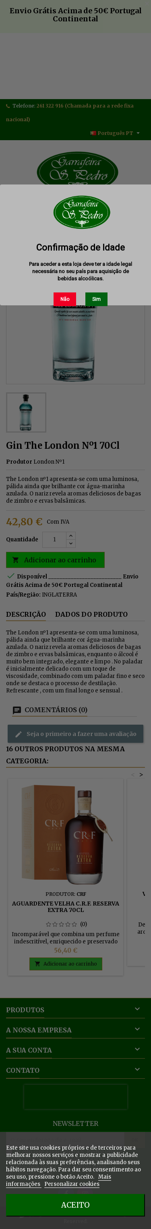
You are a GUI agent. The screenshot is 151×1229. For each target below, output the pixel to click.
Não (64, 299)
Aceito (75, 1205)
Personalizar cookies (71, 1184)
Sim (96, 299)
